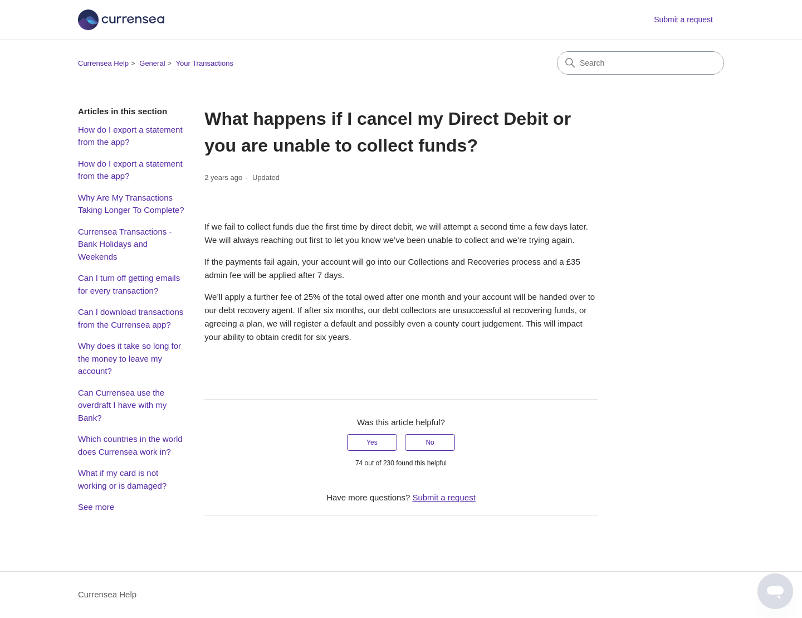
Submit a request (683, 19)
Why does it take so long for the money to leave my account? (129, 358)
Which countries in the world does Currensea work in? (130, 445)
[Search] (640, 63)
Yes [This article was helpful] (372, 442)
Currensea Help (103, 63)
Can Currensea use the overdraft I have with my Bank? (122, 405)
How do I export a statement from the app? (130, 136)
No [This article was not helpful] (430, 442)
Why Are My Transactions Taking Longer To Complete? (131, 204)
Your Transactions (205, 63)
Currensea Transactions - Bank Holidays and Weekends (125, 244)
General (152, 63)
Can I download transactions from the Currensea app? (130, 318)
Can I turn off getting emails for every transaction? (129, 284)
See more (96, 507)
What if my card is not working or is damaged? (122, 479)
